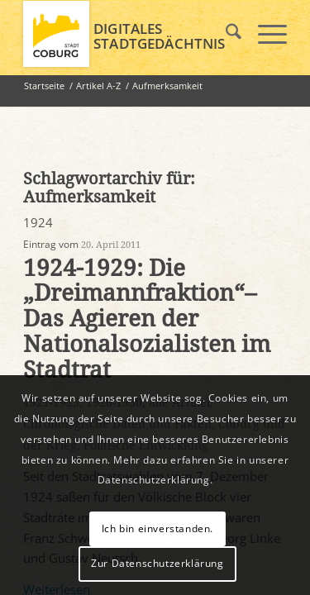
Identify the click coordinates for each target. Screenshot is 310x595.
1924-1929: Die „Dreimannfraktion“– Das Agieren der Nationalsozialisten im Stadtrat (146, 319)
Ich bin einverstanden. (157, 528)
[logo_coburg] (128, 34)
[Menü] (264, 34)
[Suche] (225, 34)
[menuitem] (225, 34)
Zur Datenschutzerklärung (157, 563)
